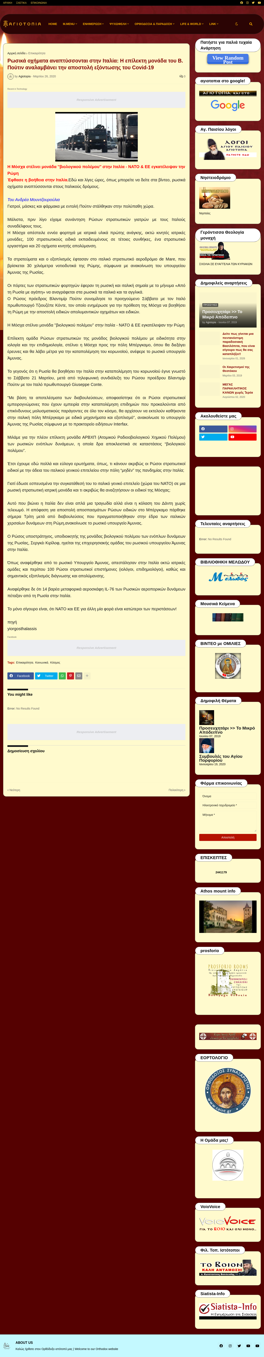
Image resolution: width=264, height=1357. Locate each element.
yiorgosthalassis (22, 628)
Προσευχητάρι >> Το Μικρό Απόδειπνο (222, 314)
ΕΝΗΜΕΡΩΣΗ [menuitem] (92, 24)
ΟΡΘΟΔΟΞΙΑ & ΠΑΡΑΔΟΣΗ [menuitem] (153, 24)
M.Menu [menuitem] (69, 24)
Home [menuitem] (52, 24)
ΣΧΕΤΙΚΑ (21, 2)
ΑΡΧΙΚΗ (7, 2)
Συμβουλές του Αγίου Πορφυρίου (220, 758)
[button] (236, 24)
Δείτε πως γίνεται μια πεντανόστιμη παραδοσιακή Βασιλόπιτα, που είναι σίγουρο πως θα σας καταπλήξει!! (239, 344)
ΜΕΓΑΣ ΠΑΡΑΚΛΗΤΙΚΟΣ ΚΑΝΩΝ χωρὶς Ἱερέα (238, 388)
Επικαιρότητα (36, 53)
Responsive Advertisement (96, 99)
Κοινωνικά (41, 662)
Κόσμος (55, 662)
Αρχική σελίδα (16, 53)
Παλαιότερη (176, 790)
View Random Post (227, 58)
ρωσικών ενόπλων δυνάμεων (45, 444)
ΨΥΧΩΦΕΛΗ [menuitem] (118, 24)
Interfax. (120, 424)
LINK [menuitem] (212, 24)
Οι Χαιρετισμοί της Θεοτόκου (236, 369)
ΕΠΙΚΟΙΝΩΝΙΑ (39, 2)
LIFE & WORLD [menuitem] (190, 24)
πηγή (12, 622)
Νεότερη (14, 790)
